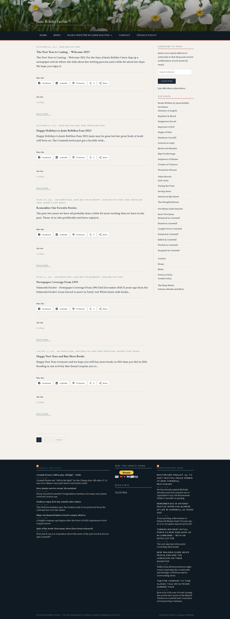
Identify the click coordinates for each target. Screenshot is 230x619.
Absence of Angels (167, 110)
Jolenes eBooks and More (171, 289)
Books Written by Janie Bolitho (88, 35)
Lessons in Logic (166, 142)
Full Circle (163, 180)
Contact (124, 35)
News (57, 35)
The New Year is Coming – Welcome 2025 (63, 52)
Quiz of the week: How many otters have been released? (64, 528)
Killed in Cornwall (167, 239)
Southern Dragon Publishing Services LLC (102, 615)
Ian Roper (163, 106)
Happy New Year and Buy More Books (60, 356)
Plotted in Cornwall (168, 245)
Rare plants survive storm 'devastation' (56, 488)
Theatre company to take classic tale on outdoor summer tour (174, 584)
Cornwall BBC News (49, 468)
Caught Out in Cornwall (170, 228)
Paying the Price (166, 185)
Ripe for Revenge (166, 153)
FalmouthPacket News (170, 468)
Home (43, 35)
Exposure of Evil (166, 126)
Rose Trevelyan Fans (93, 126)
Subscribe (167, 81)
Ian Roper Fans (63, 200)
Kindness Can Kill (167, 137)
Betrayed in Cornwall (169, 218)
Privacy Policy (146, 35)
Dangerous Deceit (167, 121)
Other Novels (165, 176)
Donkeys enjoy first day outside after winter (58, 501)
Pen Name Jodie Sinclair (170, 208)
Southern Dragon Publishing (181, 615)
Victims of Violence (168, 164)
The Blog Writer (166, 285)
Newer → (60, 440)
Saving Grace (164, 191)
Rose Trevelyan (107, 351)
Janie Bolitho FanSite (52, 21)
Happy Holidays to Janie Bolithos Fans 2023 (63, 130)
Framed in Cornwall (168, 234)
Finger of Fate (165, 132)
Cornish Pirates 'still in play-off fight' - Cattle (58, 474)
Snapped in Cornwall (169, 250)
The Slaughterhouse (168, 202)
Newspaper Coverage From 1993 (57, 282)
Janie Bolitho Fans (69, 47)
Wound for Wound (167, 169)
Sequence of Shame (168, 159)
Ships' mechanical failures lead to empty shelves (61, 515)
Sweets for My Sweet (168, 196)
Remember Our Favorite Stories (56, 208)
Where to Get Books (54, 203)
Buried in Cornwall (167, 223)
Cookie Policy (165, 278)
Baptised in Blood (167, 116)
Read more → (43, 114)
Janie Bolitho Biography (87, 200)
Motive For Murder (167, 148)
